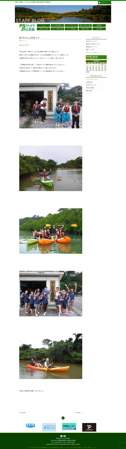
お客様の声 (89, 82)
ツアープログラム (71, 25)
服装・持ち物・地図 (85, 25)
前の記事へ (23, 412)
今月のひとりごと (91, 85)
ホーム (43, 25)
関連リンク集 (90, 49)
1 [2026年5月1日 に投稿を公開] (99, 64)
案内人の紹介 (85, 28)
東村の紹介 (89, 90)
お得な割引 (99, 28)
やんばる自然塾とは (57, 25)
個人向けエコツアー (92, 41)
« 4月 (87, 72)
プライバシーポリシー (92, 52)
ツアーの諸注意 (71, 28)
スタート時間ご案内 (57, 28)
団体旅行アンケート (92, 47)
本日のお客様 (90, 87)
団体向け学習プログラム (93, 44)
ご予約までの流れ (43, 28)
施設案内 (99, 25)
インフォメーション (92, 79)
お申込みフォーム (104, 2)
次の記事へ (78, 412)
